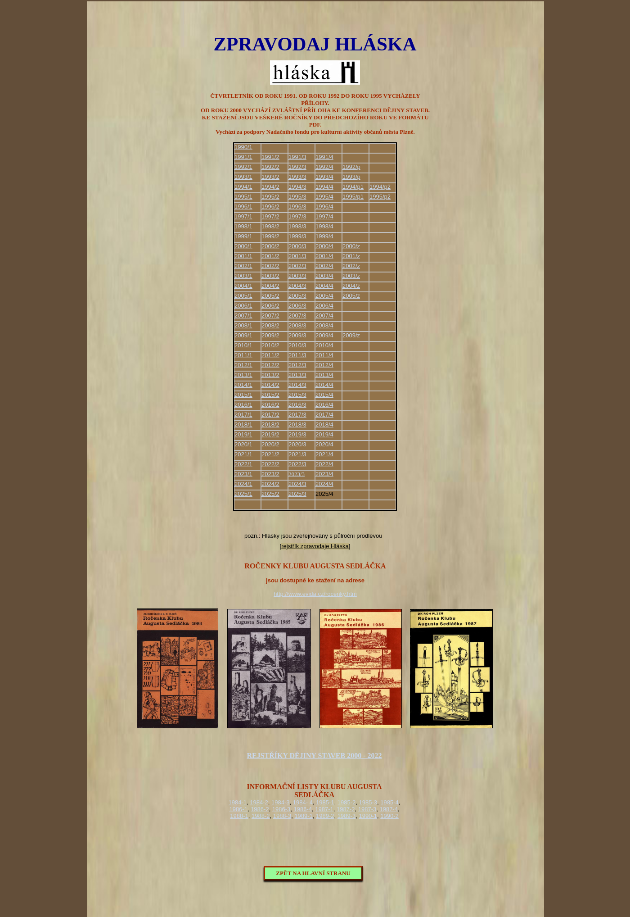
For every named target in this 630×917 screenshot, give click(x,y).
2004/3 (297, 285)
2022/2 (270, 464)
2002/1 (243, 266)
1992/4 (324, 166)
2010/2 (270, 345)
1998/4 (324, 226)
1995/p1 (353, 196)
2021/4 (324, 454)
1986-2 (260, 809)
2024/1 (243, 484)
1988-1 (239, 816)
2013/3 (297, 375)
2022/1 (243, 464)
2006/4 (324, 305)
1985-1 (325, 802)
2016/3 (297, 404)
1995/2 (270, 196)
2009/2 (270, 335)
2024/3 (297, 484)
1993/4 (324, 176)
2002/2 (270, 266)
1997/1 (243, 216)
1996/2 (270, 206)
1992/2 (270, 166)
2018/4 (324, 424)
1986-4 (303, 809)
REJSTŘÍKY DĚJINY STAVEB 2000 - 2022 (314, 755)
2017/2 (270, 414)
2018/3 (297, 424)
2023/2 (270, 474)
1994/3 (297, 186)
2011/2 (270, 355)
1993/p (351, 176)
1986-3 (281, 809)
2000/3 (297, 246)
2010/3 (297, 345)
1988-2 (261, 816)
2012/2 (270, 365)
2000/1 (243, 246)
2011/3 (297, 355)
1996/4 (324, 206)
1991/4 (324, 157)
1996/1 (243, 206)
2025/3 (297, 493)
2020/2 (270, 444)
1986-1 (238, 809)
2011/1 (243, 355)
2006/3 (297, 305)
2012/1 (243, 365)
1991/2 (270, 157)
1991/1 (243, 157)
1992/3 (297, 166)
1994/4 (324, 186)
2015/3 (297, 394)
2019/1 (243, 434)
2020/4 (324, 444)
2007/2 (270, 315)
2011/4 (324, 355)
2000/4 (324, 246)
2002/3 (297, 266)
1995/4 (324, 196)
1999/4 (324, 236)
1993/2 (270, 176)
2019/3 (297, 434)
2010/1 (243, 345)
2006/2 (270, 305)
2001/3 (297, 256)
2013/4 (324, 375)
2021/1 (243, 454)
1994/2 (270, 186)
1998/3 (297, 226)
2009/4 (324, 335)
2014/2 (270, 384)
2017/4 (324, 414)
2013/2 (270, 375)
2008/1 (243, 325)
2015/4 (324, 394)
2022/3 (297, 464)
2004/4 (324, 285)
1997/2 (270, 216)
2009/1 (243, 335)
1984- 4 (303, 802)
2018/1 (243, 424)
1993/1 (243, 176)
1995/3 (297, 196)
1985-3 (368, 802)
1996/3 (297, 206)
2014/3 (297, 384)
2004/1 (243, 285)
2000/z (351, 246)
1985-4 (389, 802)
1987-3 (367, 809)
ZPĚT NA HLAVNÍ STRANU (313, 873)
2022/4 (324, 464)
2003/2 (270, 275)
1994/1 (243, 186)
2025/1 (243, 493)
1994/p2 (380, 186)
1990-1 (368, 816)
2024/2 (270, 484)
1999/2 (270, 236)
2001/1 (243, 256)
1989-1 (303, 816)
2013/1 (243, 375)
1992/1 (243, 166)
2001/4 (324, 256)
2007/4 (324, 315)
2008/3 (297, 325)
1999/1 (243, 236)
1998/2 (270, 226)
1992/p (351, 166)
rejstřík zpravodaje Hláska (315, 546)
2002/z (351, 266)
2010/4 (324, 345)
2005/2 (270, 295)
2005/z (351, 295)
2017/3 (297, 414)
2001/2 (270, 256)
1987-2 (346, 809)
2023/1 (243, 474)
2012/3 (297, 365)
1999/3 (297, 236)
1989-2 (325, 816)
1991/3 (297, 157)
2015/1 (243, 394)
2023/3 (296, 474)
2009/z (351, 335)
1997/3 (297, 216)
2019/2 (270, 434)
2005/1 (243, 295)
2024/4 (324, 484)
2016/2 (270, 404)
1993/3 (297, 176)
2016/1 (243, 404)
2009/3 (297, 335)
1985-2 (347, 802)
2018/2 (270, 424)
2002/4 (324, 266)
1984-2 (259, 802)
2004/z (351, 285)
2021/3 (297, 454)
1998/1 (243, 226)
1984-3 (280, 802)
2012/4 (324, 365)
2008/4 (324, 325)
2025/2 (270, 493)
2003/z (351, 275)
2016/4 (324, 404)
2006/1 (243, 305)
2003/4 (324, 275)
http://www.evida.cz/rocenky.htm (315, 593)
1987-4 (388, 809)
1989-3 (347, 816)
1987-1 (324, 809)
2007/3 (297, 315)
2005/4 (324, 295)
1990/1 (243, 147)
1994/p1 (353, 186)
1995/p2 (380, 196)
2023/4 (324, 474)
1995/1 (243, 196)
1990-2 (389, 816)
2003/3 (297, 275)
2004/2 (270, 285)
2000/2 (270, 246)
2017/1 (243, 414)
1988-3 (282, 816)
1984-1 (238, 802)
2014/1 (243, 384)
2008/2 (270, 325)
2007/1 (243, 315)
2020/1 (243, 444)
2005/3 (297, 295)
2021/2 (270, 454)
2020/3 (297, 444)
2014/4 (324, 384)
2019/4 (324, 434)
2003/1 (243, 275)
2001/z (351, 256)
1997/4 (324, 216)
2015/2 (270, 394)
